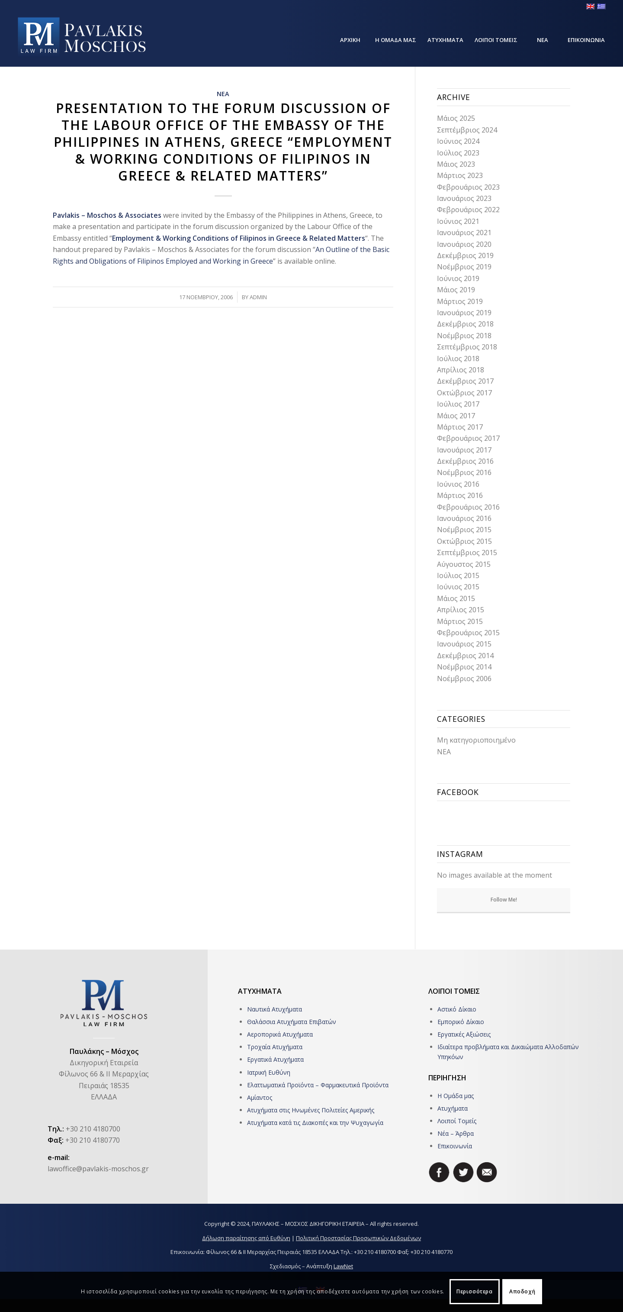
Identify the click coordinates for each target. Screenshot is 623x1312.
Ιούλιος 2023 (458, 153)
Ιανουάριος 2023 (464, 198)
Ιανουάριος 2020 (464, 244)
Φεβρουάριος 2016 (468, 507)
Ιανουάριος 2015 (464, 644)
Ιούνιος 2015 (458, 586)
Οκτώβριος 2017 (464, 392)
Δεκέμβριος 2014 (465, 655)
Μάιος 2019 (456, 289)
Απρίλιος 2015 (460, 609)
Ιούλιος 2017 (458, 404)
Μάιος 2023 (456, 164)
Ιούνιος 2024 (458, 141)
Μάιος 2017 (456, 415)
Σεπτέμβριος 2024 (467, 130)
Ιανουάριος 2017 (464, 450)
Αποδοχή (522, 1291)
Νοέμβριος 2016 (464, 472)
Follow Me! (504, 899)
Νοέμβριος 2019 (464, 266)
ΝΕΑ (223, 94)
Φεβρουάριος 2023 (468, 187)
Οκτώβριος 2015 (464, 541)
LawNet (343, 1266)
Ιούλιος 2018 (458, 358)
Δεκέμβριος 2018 (465, 324)
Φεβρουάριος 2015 (468, 632)
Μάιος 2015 (456, 598)
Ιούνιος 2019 (458, 278)
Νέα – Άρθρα (455, 1133)
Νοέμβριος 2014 (464, 667)
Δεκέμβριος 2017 (465, 381)
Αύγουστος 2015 (464, 564)
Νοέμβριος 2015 (464, 529)
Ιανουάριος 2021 (464, 232)
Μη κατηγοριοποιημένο (476, 740)
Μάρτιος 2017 (460, 427)
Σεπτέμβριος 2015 (467, 552)
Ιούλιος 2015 (458, 575)
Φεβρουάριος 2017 (468, 438)
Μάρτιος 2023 (460, 175)
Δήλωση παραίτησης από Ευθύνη (246, 1238)
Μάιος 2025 (456, 118)
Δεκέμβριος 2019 (465, 255)
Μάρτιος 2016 (460, 495)
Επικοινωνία (454, 1146)
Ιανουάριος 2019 (464, 312)
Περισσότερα (474, 1291)
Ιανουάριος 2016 (464, 518)
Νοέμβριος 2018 (464, 335)
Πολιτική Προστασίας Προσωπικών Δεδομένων (358, 1238)
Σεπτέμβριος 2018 (467, 347)
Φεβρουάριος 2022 (468, 209)
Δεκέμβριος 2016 (465, 461)
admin (258, 297)
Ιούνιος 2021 (458, 221)
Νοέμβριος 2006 (464, 678)
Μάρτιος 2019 (460, 301)
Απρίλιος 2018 (460, 370)
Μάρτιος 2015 (460, 621)
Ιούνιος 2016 (458, 484)
